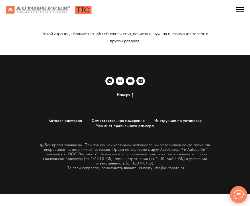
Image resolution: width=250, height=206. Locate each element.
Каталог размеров (65, 120)
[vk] (120, 81)
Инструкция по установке (178, 120)
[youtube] (130, 81)
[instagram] (140, 81)
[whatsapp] (109, 81)
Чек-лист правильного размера (125, 125)
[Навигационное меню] (240, 10)
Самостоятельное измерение (118, 120)
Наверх (125, 95)
